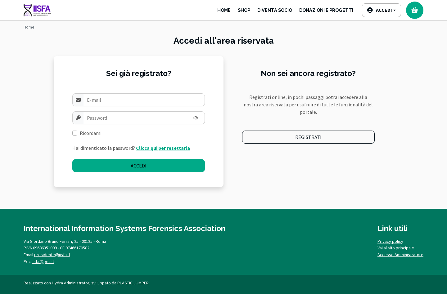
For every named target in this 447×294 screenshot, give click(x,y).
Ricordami (91, 133)
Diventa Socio (274, 10)
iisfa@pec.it (43, 261)
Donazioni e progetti (326, 10)
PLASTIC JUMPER (133, 283)
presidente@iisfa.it (52, 254)
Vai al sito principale (395, 248)
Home (224, 10)
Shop (244, 10)
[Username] (144, 99)
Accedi (139, 166)
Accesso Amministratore (400, 254)
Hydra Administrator (70, 283)
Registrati (308, 137)
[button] (381, 10)
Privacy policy (390, 241)
